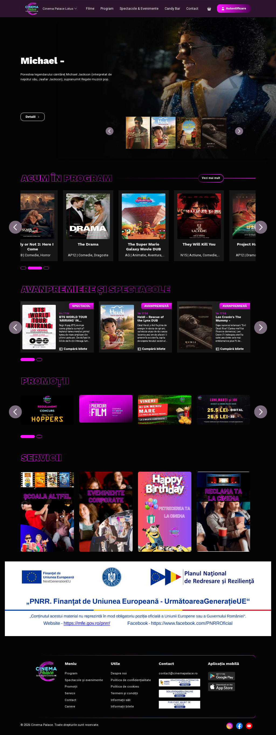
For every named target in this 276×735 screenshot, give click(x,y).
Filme (92, 8)
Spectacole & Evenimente (139, 8)
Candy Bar (171, 8)
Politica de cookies (113, 687)
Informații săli (110, 699)
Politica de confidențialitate (118, 681)
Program (109, 8)
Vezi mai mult (210, 178)
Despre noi (108, 675)
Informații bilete (111, 705)
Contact (190, 8)
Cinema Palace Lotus (60, 8)
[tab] (23, 277)
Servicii (67, 693)
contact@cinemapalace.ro (159, 675)
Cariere (67, 705)
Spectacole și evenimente (78, 681)
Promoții (68, 687)
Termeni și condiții (113, 693)
